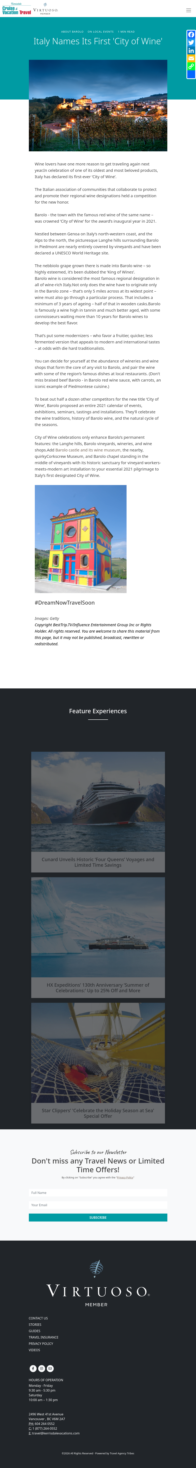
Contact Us (38, 1318)
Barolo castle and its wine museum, (88, 450)
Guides (34, 1331)
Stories (35, 1324)
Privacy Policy (125, 1177)
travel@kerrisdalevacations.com (56, 1433)
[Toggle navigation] (188, 10)
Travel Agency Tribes (122, 1453)
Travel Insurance (44, 1337)
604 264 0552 (45, 1424)
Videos (34, 1350)
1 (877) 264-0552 (44, 1428)
